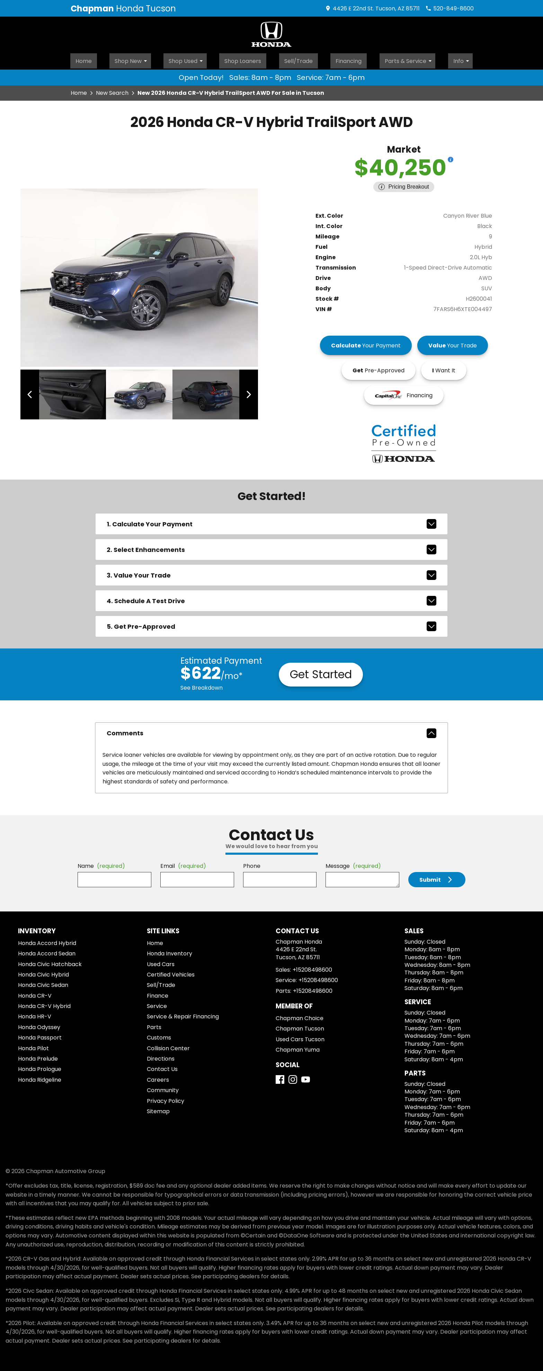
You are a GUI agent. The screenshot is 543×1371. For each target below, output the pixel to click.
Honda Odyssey (39, 1025)
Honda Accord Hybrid (47, 941)
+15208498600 (312, 968)
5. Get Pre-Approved (271, 624)
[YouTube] (305, 1077)
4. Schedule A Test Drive (271, 598)
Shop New (132, 59)
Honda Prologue (39, 1067)
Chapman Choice (299, 1016)
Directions (161, 1057)
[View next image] (245, 392)
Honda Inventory (169, 951)
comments (271, 731)
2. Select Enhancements (271, 547)
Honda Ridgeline (39, 1078)
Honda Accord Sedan (46, 951)
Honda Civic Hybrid (43, 973)
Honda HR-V (34, 1015)
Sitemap (158, 1109)
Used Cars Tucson (300, 1037)
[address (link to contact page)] (372, 8)
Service (157, 1004)
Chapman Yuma (298, 1048)
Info (465, 59)
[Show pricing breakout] (450, 157)
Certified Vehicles (171, 973)
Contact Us (162, 1067)
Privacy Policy (165, 1099)
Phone (251, 864)
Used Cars (161, 962)
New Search (112, 91)
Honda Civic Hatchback (50, 962)
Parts (154, 1025)
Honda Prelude (38, 1057)
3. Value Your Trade (271, 573)
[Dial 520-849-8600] (449, 8)
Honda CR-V (35, 994)
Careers (158, 1078)
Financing (350, 59)
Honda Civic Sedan (43, 983)
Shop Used (187, 59)
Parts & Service (412, 59)
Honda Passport (40, 1035)
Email (183, 864)
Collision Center (168, 1046)
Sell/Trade (299, 59)
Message (353, 864)
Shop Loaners (242, 59)
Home (82, 59)
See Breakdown (201, 686)
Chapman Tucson (300, 1026)
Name (101, 864)
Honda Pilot (33, 1046)
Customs (159, 1035)
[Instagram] (293, 1077)
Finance (157, 994)
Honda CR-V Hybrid (44, 1004)
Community (163, 1088)
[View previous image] (33, 392)
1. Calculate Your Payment (271, 522)
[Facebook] (280, 1077)
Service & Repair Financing (183, 1015)
